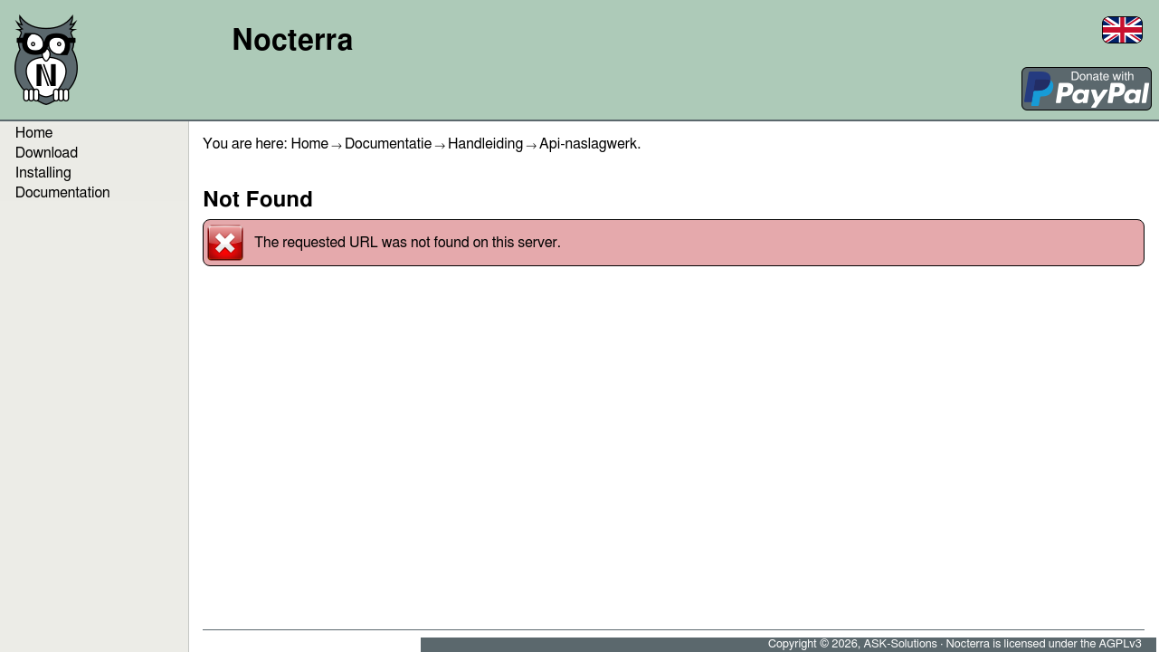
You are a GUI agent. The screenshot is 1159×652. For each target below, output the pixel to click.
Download (46, 153)
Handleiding (485, 144)
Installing (43, 173)
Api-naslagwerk (588, 144)
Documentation (62, 193)
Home (309, 144)
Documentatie (388, 144)
